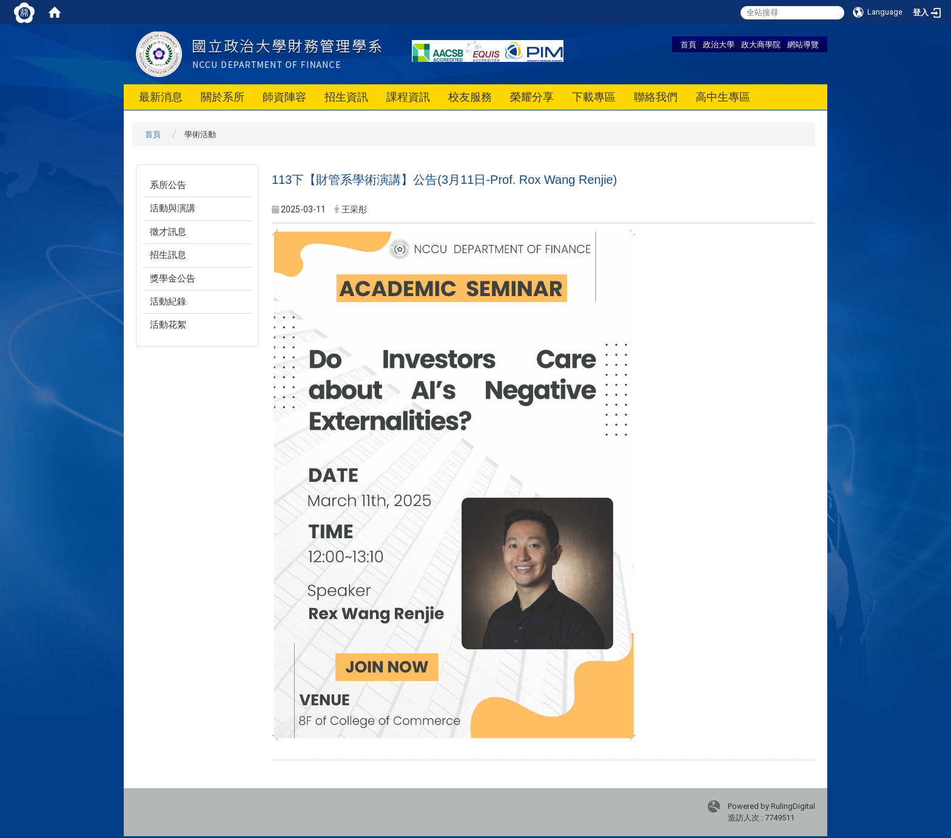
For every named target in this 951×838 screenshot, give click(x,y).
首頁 (688, 44)
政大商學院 (761, 44)
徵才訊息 (168, 231)
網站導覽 (803, 44)
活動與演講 (172, 208)
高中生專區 (723, 96)
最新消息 (161, 96)
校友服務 (470, 96)
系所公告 (168, 185)
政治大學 (718, 44)
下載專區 (594, 96)
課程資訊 (408, 96)
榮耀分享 (532, 96)
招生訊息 (168, 254)
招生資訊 (346, 96)
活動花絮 (168, 324)
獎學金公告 (172, 278)
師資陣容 (284, 96)
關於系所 (222, 96)
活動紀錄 (168, 301)
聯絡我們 (655, 96)
